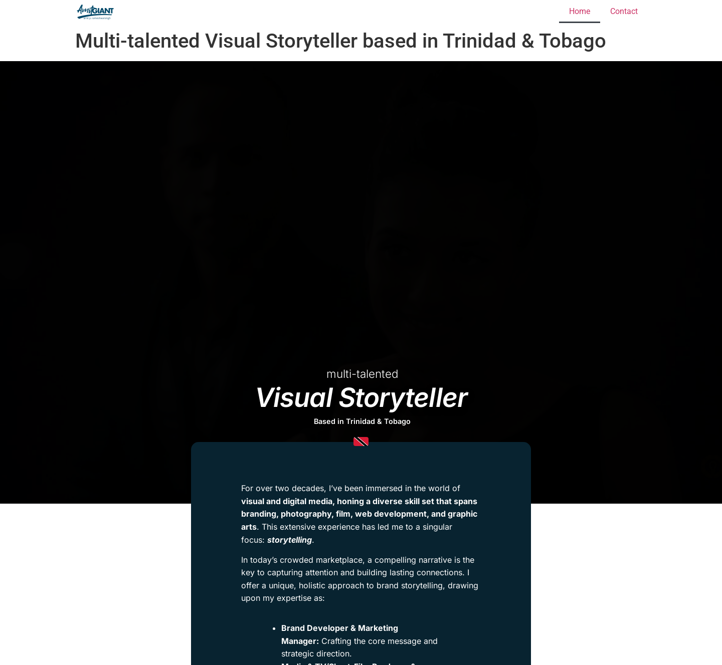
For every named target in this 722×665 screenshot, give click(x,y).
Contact (624, 11)
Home (579, 11)
